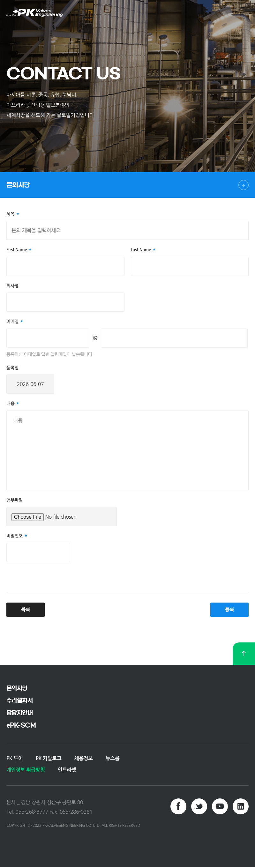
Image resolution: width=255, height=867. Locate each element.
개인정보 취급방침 (25, 769)
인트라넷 (66, 769)
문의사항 (18, 185)
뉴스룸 (113, 758)
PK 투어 (14, 758)
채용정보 (83, 758)
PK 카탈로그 (49, 758)
